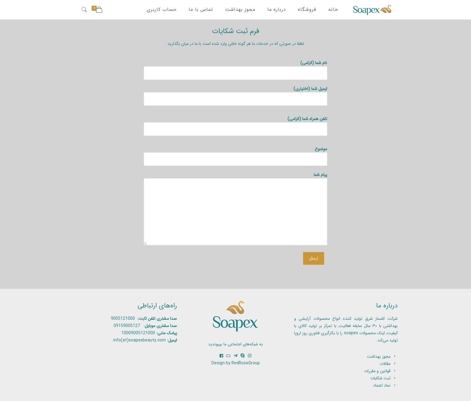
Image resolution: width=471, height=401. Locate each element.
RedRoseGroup (246, 363)
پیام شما (235, 208)
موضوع (235, 156)
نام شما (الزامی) (235, 70)
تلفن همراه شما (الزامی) (235, 126)
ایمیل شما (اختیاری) (235, 95)
